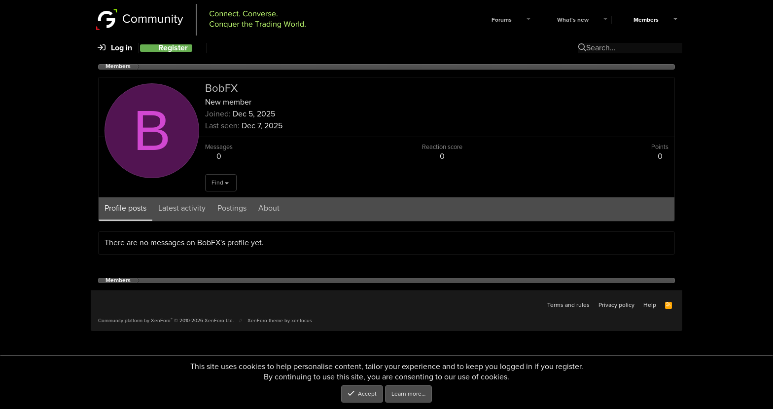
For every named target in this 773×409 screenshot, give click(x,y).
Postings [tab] (231, 208)
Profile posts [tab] (125, 208)
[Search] (200, 48)
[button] (528, 20)
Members (646, 20)
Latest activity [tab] (182, 208)
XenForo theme (265, 320)
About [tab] (269, 208)
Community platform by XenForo (166, 320)
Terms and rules (568, 304)
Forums (502, 20)
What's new (573, 20)
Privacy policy (616, 304)
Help (649, 304)
